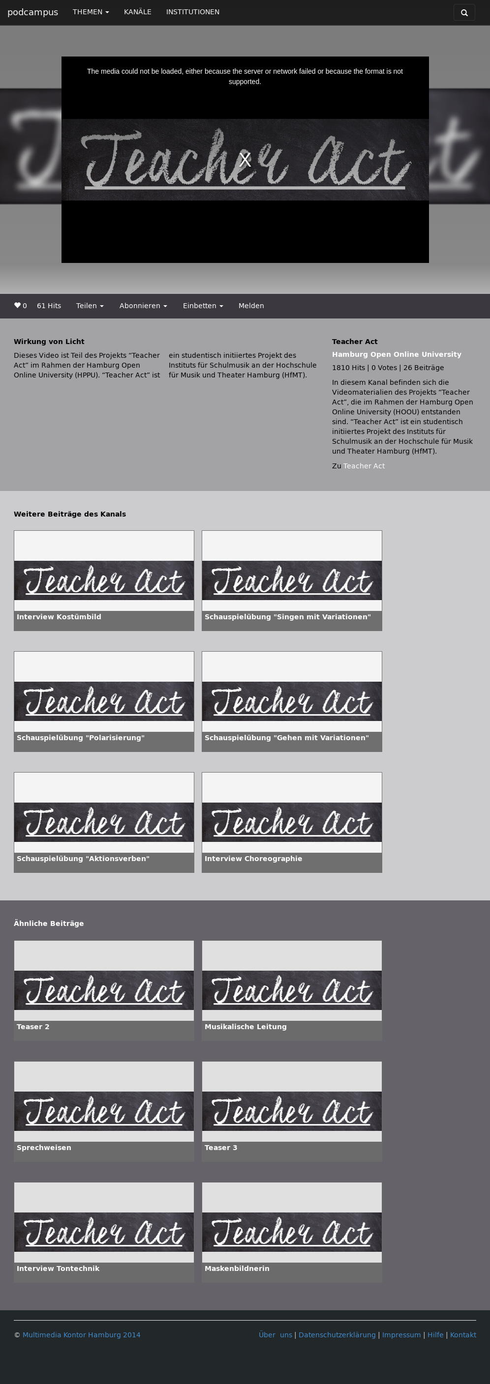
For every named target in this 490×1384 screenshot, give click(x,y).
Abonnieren (143, 306)
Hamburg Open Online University (396, 354)
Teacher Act (364, 466)
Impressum (401, 1335)
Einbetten (203, 306)
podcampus (32, 12)
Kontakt (463, 1335)
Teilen (90, 306)
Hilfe (436, 1335)
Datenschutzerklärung (337, 1335)
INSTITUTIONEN (192, 12)
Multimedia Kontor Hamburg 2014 (82, 1335)
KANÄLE (138, 12)
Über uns (275, 1335)
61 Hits (49, 306)
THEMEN (91, 12)
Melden (251, 306)
